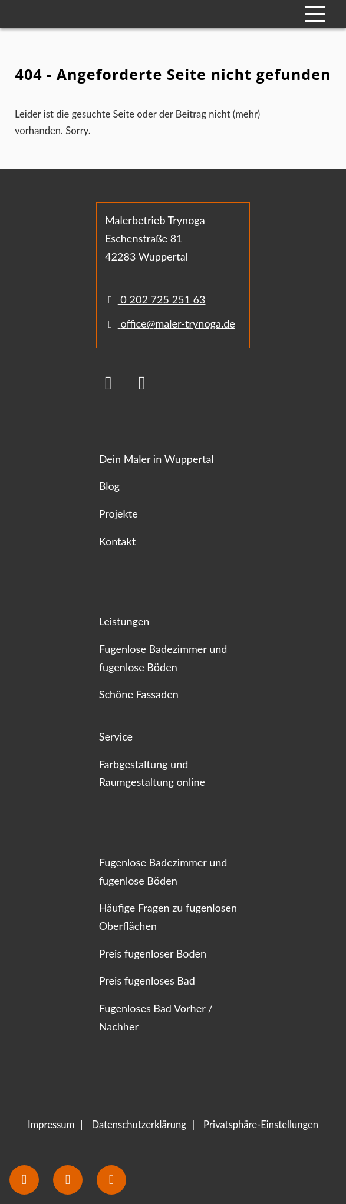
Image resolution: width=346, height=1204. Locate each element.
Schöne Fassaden (139, 694)
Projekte (118, 513)
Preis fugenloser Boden (153, 953)
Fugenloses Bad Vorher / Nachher (156, 1017)
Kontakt (117, 541)
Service (116, 736)
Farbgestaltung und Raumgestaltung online (152, 773)
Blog (109, 485)
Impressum (51, 1124)
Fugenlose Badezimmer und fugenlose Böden (163, 657)
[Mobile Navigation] (315, 14)
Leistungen (124, 621)
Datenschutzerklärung (139, 1124)
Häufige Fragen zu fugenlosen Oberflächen (168, 916)
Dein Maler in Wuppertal (156, 458)
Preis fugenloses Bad (147, 980)
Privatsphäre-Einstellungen (260, 1124)
